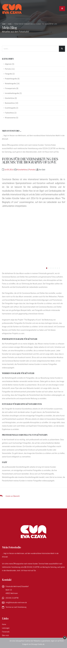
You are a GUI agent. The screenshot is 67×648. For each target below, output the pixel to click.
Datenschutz (6, 594)
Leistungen (5, 568)
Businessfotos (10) (11, 103)
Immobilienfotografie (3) (13, 93)
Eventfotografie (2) (11, 108)
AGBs (4, 598)
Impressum (6, 591)
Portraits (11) (10, 69)
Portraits (32, 169)
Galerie (4, 579)
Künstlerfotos (22, 169)
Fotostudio (5, 572)
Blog (9, 24)
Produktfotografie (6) (12, 79)
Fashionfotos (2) (10, 113)
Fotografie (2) (10, 74)
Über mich (5, 576)
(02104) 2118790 (32, 507)
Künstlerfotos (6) (11, 98)
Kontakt (4, 587)
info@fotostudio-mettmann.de (16, 543)
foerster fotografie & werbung (39, 627)
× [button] (65, 637)
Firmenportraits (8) (11, 88)
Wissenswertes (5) (11, 118)
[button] (47, 209)
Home (4, 24)
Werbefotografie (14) (12, 83)
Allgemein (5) (9, 64)
